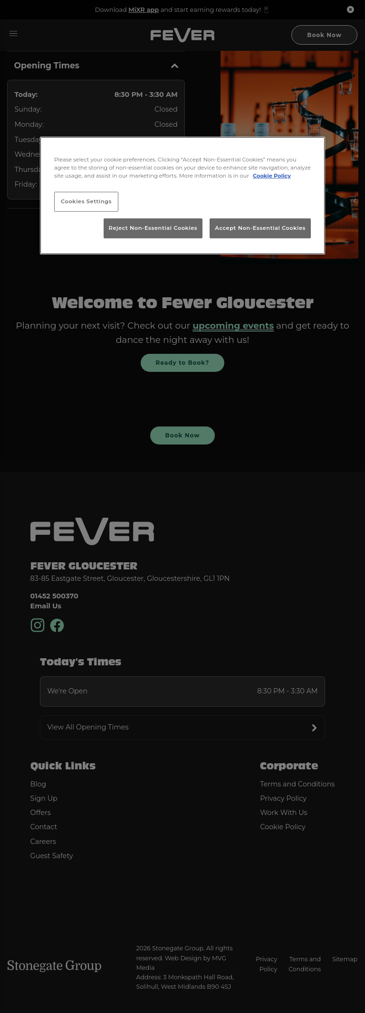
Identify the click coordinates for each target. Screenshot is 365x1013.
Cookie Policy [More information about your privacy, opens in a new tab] (272, 175)
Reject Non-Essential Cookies (153, 228)
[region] (182, 196)
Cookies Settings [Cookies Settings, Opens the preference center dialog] (86, 201)
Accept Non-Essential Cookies (260, 228)
